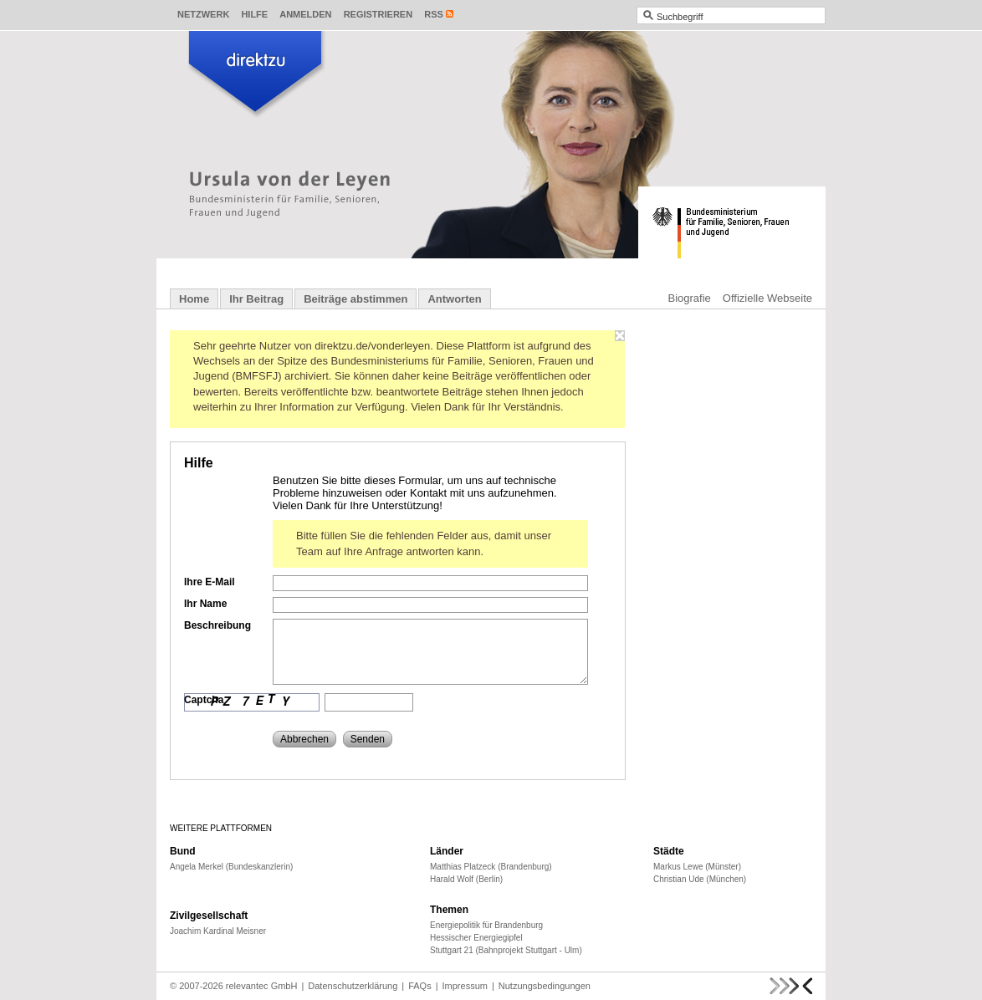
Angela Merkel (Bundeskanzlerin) (231, 866)
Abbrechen (304, 739)
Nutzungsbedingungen (545, 986)
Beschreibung (217, 625)
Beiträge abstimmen (355, 299)
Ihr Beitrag (256, 299)
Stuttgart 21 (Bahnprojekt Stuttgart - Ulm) (506, 950)
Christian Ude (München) (699, 879)
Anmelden (305, 14)
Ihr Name (205, 604)
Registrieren (378, 14)
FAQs (420, 986)
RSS (433, 14)
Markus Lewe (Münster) (697, 866)
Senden (367, 739)
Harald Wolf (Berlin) (466, 879)
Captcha (203, 700)
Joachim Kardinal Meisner (218, 931)
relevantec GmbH (262, 986)
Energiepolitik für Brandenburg (486, 925)
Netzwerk (203, 14)
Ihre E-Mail (209, 582)
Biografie (689, 298)
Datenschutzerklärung (352, 986)
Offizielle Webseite (767, 298)
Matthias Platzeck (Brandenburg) (491, 866)
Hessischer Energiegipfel (476, 937)
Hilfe (254, 14)
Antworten (454, 299)
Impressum (465, 986)
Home (194, 299)
